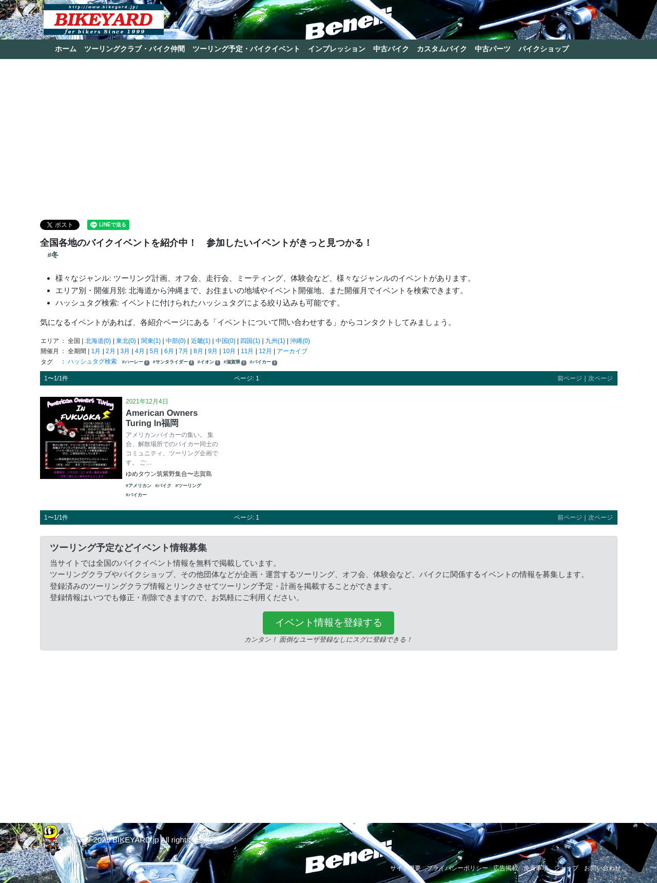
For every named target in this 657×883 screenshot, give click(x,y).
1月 (96, 351)
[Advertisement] (328, 138)
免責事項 (536, 868)
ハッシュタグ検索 (93, 361)
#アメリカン (138, 485)
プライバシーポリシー (457, 868)
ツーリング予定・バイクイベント (246, 49)
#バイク (163, 485)
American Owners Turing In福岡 (162, 418)
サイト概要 (405, 868)
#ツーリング (188, 485)
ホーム (65, 49)
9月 (213, 351)
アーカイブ (292, 351)
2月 (110, 351)
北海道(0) (98, 340)
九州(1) (275, 340)
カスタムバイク (442, 49)
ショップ (566, 868)
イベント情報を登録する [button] (328, 622)
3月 (125, 351)
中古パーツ (493, 49)
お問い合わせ (602, 868)
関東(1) (151, 340)
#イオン (209, 362)
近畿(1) (201, 340)
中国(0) (226, 340)
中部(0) (176, 340)
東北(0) (126, 340)
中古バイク (391, 49)
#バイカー (263, 362)
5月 (155, 351)
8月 (198, 351)
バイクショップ (543, 49)
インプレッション (336, 49)
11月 (247, 351)
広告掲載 (505, 868)
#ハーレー (135, 362)
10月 (229, 351)
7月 (184, 351)
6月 (169, 351)
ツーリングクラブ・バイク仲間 (134, 49)
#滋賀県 (235, 362)
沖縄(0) (300, 340)
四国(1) (250, 340)
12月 (265, 351)
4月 (140, 351)
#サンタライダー (173, 362)
